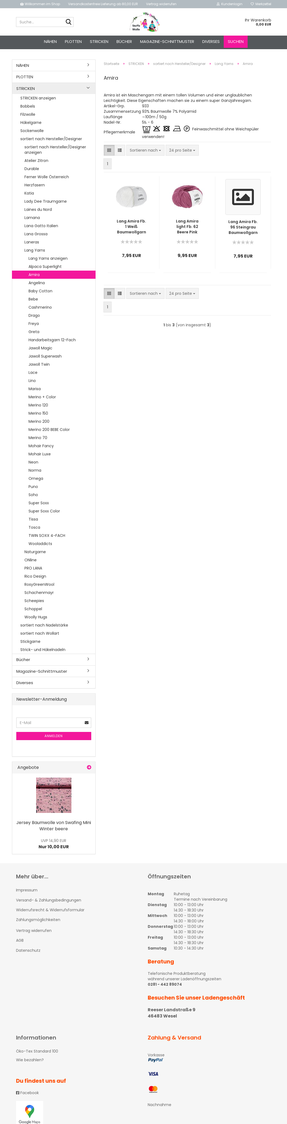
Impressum (26, 892)
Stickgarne (30, 643)
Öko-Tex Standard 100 (37, 1053)
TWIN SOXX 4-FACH (47, 537)
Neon (33, 463)
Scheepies (34, 602)
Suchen (236, 41)
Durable (31, 170)
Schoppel (33, 610)
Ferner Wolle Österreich (46, 178)
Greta (34, 333)
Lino (32, 382)
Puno (33, 488)
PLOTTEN (73, 41)
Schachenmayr (39, 594)
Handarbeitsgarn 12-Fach (52, 341)
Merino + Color (42, 398)
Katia (29, 195)
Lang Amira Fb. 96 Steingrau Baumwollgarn (243, 229)
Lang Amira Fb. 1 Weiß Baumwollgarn (131, 228)
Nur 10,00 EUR (54, 845)
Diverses (211, 41)
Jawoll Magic (40, 349)
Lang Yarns (34, 252)
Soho (33, 496)
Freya (34, 325)
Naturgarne (35, 553)
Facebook (27, 1094)
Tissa (33, 521)
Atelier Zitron (36, 162)
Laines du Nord (38, 211)
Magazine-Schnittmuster (167, 41)
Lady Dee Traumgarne (45, 203)
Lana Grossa (36, 235)
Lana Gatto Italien (41, 227)
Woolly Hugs (35, 618)
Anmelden (54, 737)
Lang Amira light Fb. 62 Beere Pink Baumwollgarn (187, 228)
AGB (20, 942)
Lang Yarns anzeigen (48, 260)
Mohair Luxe (40, 455)
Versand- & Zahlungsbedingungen (48, 901)
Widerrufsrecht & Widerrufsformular (50, 911)
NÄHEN (50, 41)
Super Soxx (39, 504)
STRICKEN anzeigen (38, 99)
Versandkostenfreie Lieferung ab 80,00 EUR (103, 4)
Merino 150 (38, 415)
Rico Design (35, 578)
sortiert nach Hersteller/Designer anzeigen (55, 151)
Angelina (37, 284)
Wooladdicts (40, 545)
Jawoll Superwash (45, 358)
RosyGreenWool (39, 586)
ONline (30, 561)
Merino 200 (39, 423)
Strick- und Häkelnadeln (42, 651)
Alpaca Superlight (45, 268)
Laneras (31, 243)
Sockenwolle (32, 132)
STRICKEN (99, 41)
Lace (33, 374)
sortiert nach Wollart (39, 635)
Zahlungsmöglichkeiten (38, 921)
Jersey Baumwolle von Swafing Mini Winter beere (53, 827)
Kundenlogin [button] (229, 4)
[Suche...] (68, 22)
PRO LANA (33, 569)
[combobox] (145, 151)
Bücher (124, 41)
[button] (109, 151)
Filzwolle (27, 116)
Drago (34, 317)
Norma (35, 472)
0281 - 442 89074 (165, 986)
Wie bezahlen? (30, 1061)
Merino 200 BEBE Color (49, 431)
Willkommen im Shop (40, 4)
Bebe (33, 300)
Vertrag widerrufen (161, 4)
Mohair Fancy (41, 447)
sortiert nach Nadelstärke (44, 627)
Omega (36, 480)
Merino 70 (38, 439)
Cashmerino (40, 309)
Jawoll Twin (39, 366)
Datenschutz (28, 952)
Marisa (35, 390)
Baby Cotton (40, 292)
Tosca (34, 529)
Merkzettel (261, 4)
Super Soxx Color (44, 512)
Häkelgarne (31, 124)
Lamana (32, 219)
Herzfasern (34, 186)
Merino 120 (38, 406)
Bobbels (27, 108)
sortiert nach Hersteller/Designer (51, 140)
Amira (34, 276)
